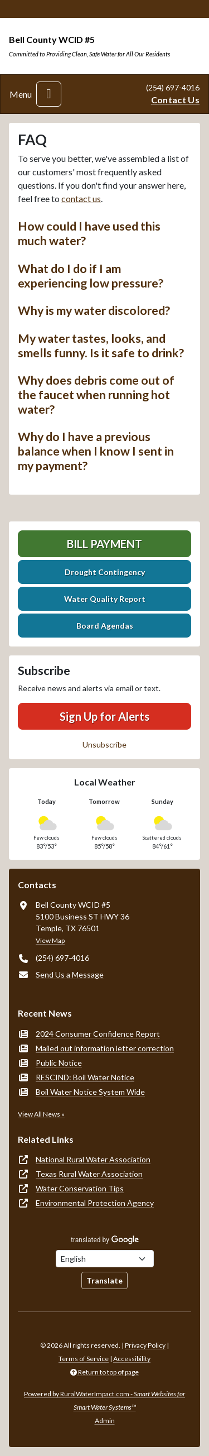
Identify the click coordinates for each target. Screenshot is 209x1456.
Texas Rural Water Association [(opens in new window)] (89, 1174)
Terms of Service (84, 1358)
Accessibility (131, 1358)
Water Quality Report (104, 599)
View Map (50, 940)
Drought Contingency (105, 572)
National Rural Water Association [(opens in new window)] (93, 1159)
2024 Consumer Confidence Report (98, 1033)
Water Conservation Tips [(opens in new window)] (80, 1188)
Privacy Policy (145, 1345)
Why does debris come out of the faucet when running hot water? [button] (96, 394)
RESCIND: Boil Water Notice (85, 1077)
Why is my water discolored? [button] (94, 310)
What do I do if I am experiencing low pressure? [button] (90, 275)
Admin (105, 1420)
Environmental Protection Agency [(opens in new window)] (95, 1203)
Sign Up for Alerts (104, 716)
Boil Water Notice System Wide (90, 1091)
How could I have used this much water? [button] (89, 233)
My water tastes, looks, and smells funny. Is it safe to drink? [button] (101, 345)
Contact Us (175, 99)
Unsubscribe (104, 744)
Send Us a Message (70, 974)
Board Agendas (104, 625)
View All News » (41, 1114)
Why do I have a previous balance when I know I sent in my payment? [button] (96, 450)
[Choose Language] (105, 1258)
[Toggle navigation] (48, 94)
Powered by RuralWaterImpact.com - (104, 1400)
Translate (104, 1280)
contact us (81, 198)
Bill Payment (104, 543)
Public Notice (59, 1062)
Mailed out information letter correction (105, 1048)
